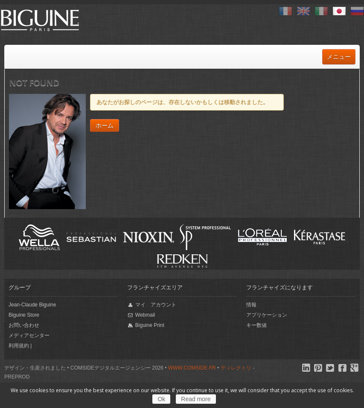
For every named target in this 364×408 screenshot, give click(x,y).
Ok (161, 399)
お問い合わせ (24, 325)
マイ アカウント (151, 305)
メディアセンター (29, 335)
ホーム (105, 125)
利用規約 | (20, 346)
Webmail (141, 315)
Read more (195, 399)
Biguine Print (145, 325)
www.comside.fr (192, 368)
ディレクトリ (236, 368)
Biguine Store (24, 315)
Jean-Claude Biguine (32, 305)
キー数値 (256, 325)
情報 (251, 305)
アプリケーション (266, 315)
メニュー (339, 56)
